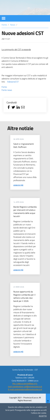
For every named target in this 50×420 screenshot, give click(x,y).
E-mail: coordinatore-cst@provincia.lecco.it (25, 392)
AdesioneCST (13, 88)
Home (4, 31)
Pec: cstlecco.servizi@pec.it (23, 390)
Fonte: (25, 95)
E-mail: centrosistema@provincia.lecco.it (25, 396)
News (12, 31)
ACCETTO (43, 415)
